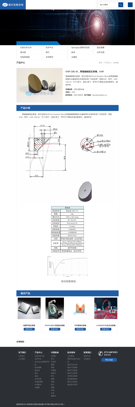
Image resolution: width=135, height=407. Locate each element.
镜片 (48, 52)
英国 (52, 379)
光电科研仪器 (33, 342)
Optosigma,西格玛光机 (80, 47)
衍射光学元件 (26, 47)
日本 (52, 393)
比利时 (53, 356)
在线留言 (87, 359)
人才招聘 (21, 359)
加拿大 (53, 373)
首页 (100, 63)
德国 (52, 365)
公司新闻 (70, 356)
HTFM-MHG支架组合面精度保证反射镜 (55, 326)
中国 (52, 390)
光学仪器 (100, 52)
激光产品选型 (72, 370)
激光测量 (100, 47)
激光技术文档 (72, 384)
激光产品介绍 (72, 365)
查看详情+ (29, 329)
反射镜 (116, 63)
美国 (52, 367)
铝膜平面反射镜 (29, 325)
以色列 (53, 362)
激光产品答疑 (72, 367)
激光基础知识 (72, 379)
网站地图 (109, 360)
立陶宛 (53, 370)
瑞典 (52, 387)
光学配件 (49, 57)
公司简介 (21, 356)
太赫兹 (74, 57)
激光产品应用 (72, 373)
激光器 (23, 52)
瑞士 (52, 384)
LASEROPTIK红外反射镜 (106, 325)
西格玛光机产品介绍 (74, 360)
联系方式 (87, 356)
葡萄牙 (53, 396)
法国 (52, 382)
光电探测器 (25, 57)
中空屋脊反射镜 (80, 325)
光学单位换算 (72, 376)
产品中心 (107, 63)
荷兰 (52, 376)
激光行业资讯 (72, 382)
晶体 (73, 52)
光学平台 (49, 47)
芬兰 (52, 359)
